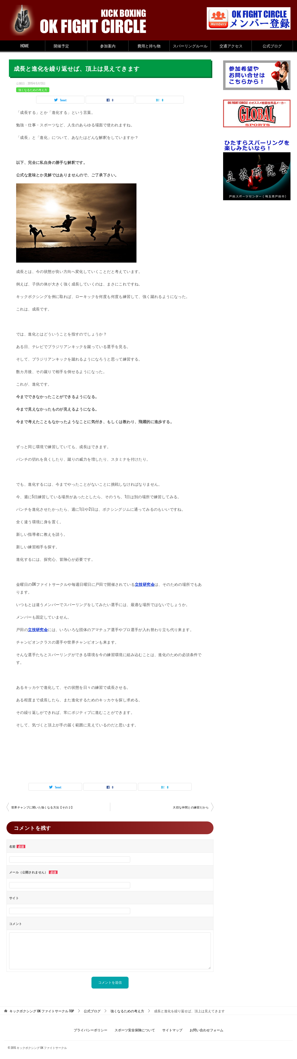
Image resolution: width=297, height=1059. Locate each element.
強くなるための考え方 (32, 90)
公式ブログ (272, 46)
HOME (24, 46)
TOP (41, 1011)
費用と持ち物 (149, 46)
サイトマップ (172, 1029)
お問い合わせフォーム (206, 1029)
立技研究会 (145, 584)
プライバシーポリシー (90, 1029)
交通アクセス (231, 46)
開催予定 (61, 46)
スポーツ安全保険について (135, 1029)
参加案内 (108, 46)
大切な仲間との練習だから (191, 807)
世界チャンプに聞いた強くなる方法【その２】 (42, 807)
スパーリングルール (190, 46)
